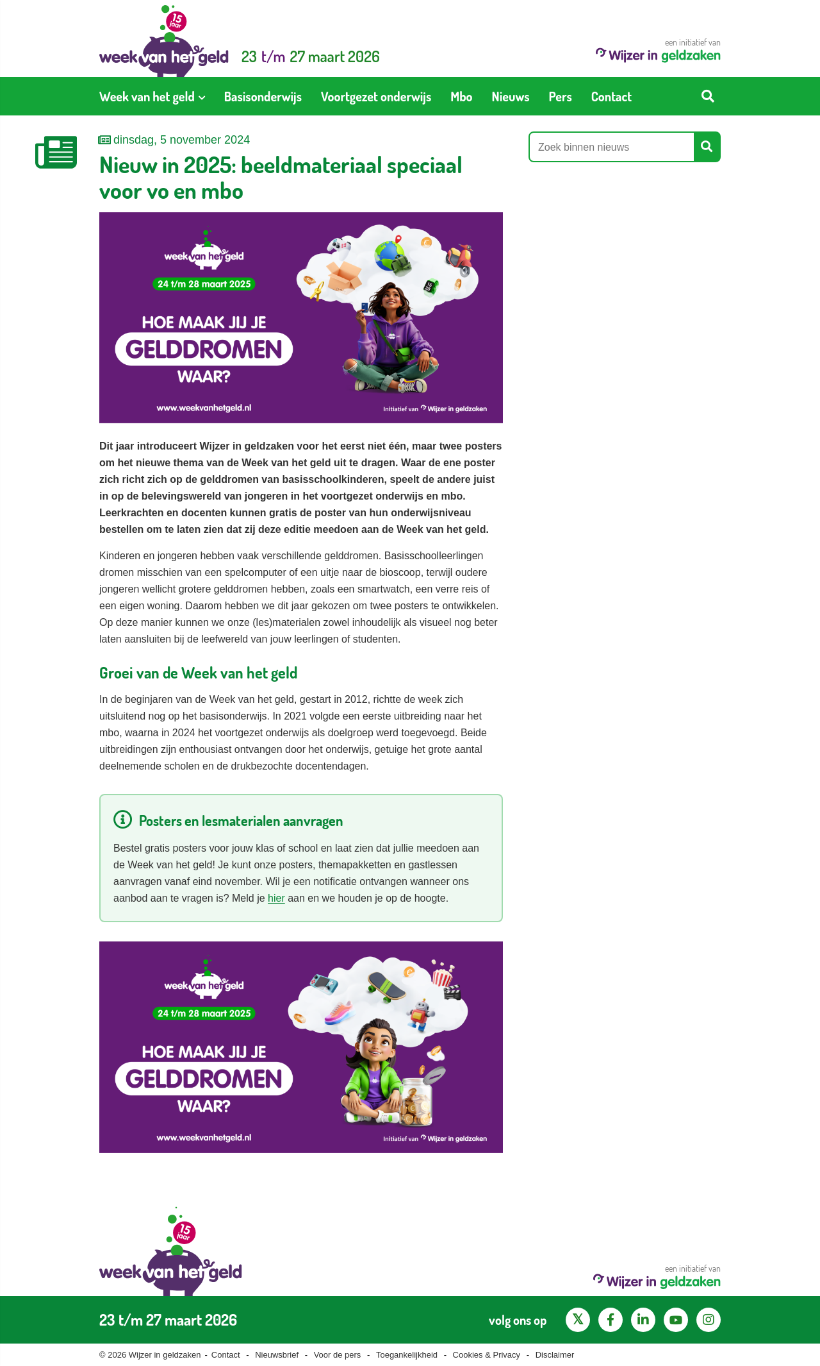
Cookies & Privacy (486, 1355)
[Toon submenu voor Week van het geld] (202, 96)
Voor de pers (337, 1355)
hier (276, 898)
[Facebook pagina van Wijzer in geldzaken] (610, 1320)
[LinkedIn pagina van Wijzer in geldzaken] (643, 1320)
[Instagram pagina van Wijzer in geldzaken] (708, 1320)
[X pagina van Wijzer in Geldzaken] (578, 1320)
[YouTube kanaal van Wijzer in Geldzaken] (676, 1320)
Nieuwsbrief (277, 1355)
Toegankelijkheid (407, 1355)
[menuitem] (152, 96)
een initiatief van (658, 50)
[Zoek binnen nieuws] (612, 147)
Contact (225, 1355)
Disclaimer (555, 1355)
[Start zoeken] (708, 96)
